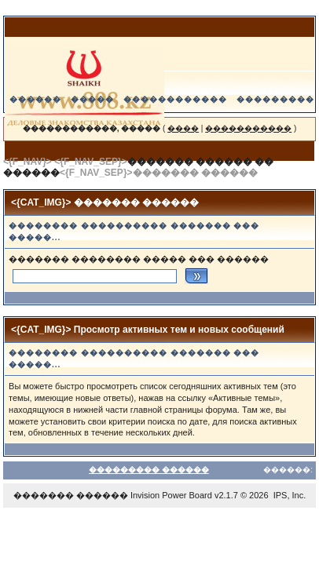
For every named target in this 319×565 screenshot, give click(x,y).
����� (92, 99)
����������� (248, 128)
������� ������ (70, 495)
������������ (175, 99)
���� (183, 128)
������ (35, 99)
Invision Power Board (171, 495)
